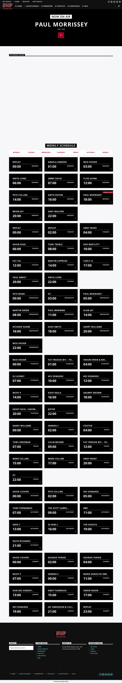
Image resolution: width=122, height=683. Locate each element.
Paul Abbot (19, 277)
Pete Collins (20, 195)
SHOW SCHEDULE (32, 6)
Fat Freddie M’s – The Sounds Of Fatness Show (60, 360)
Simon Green (90, 591)
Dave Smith (54, 327)
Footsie (87, 426)
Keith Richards (21, 541)
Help (86, 6)
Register (25, 1)
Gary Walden (56, 211)
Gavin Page (19, 244)
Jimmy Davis (55, 178)
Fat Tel (17, 261)
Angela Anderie (57, 162)
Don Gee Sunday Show (22, 591)
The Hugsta (90, 525)
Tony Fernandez (22, 508)
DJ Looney (19, 376)
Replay (17, 162)
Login (16, 1)
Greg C (16, 525)
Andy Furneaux (57, 591)
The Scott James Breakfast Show (58, 508)
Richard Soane (21, 327)
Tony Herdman (21, 442)
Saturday (91, 152)
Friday (76, 152)
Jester (51, 409)
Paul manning (56, 310)
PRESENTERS (48, 6)
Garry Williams (92, 327)
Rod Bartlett (91, 244)
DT (49, 294)
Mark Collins (21, 459)
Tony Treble (55, 244)
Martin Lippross (57, 261)
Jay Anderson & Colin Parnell (61, 607)
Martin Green (21, 310)
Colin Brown (56, 442)
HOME (19, 6)
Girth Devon (55, 195)
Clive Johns (90, 178)
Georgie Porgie (57, 558)
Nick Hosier (90, 162)
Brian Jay (18, 211)
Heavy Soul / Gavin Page (24, 409)
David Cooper (21, 492)
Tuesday (31, 152)
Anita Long (19, 178)
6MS (85, 508)
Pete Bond (19, 294)
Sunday (105, 152)
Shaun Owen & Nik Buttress (94, 360)
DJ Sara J (53, 525)
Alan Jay (88, 310)
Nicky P (17, 393)
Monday (16, 152)
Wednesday (46, 152)
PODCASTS (61, 6)
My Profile (6, 1)
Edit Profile (37, 1)
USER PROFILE (75, 6)
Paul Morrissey (61, 24)
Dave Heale (54, 393)
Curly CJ (88, 261)
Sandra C (53, 426)
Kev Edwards (55, 376)
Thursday (61, 152)
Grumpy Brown (92, 393)
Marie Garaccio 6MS (95, 574)
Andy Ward (90, 228)
